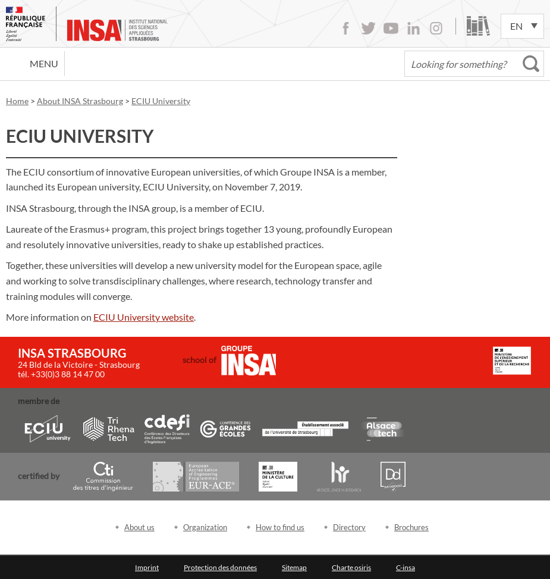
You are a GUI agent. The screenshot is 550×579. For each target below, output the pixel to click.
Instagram (436, 28)
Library (478, 26)
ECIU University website (143, 317)
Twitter (368, 28)
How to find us (280, 527)
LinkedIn (413, 28)
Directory (349, 527)
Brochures (411, 527)
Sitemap (294, 567)
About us (139, 527)
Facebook (345, 28)
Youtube (391, 28)
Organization (205, 527)
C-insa (405, 567)
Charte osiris (351, 567)
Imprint (147, 567)
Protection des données (220, 567)
